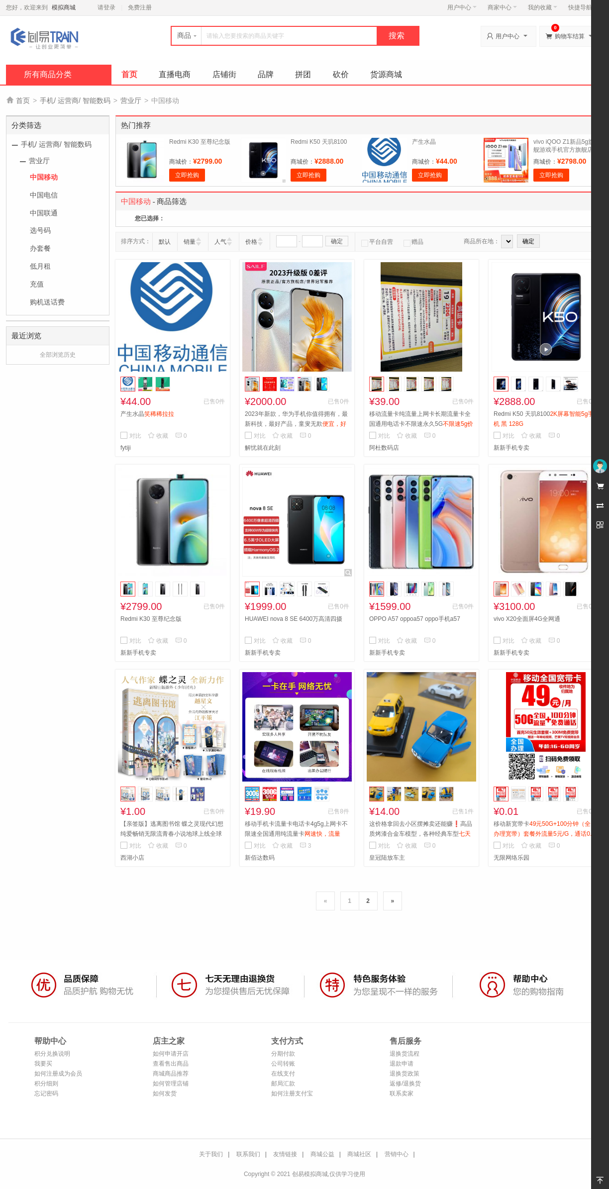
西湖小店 (132, 857)
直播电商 (175, 74)
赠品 (413, 241)
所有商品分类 (48, 74)
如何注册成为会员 (58, 1073)
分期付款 (283, 1053)
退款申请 (401, 1063)
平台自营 (377, 241)
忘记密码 (46, 1093)
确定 (337, 241)
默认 (165, 241)
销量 (190, 241)
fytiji (125, 447)
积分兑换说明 (52, 1053)
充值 (37, 284)
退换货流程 (404, 1053)
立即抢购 (187, 175)
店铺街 (224, 74)
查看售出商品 (171, 1063)
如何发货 (165, 1093)
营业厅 (130, 100)
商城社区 (359, 1154)
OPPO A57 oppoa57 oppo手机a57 (414, 618)
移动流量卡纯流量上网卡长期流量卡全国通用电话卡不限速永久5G (421, 423)
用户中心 (462, 7)
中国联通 (44, 213)
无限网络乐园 (511, 857)
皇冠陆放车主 (387, 857)
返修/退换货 (405, 1083)
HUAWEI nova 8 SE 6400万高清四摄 (293, 618)
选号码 (40, 230)
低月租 (40, 266)
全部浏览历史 (58, 354)
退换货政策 (404, 1073)
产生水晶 (424, 141)
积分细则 (46, 1083)
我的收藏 (542, 7)
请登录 (106, 7)
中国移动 (44, 177)
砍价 (341, 74)
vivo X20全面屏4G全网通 (527, 618)
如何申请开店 (171, 1053)
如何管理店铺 (171, 1083)
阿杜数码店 (384, 447)
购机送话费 (47, 302)
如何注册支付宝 (292, 1093)
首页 (129, 74)
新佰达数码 (260, 857)
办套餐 (40, 248)
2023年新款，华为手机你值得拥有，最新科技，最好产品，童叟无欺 (296, 423)
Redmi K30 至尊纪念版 (199, 141)
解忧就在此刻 (263, 447)
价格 (251, 241)
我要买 (43, 1063)
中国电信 (44, 195)
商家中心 (502, 7)
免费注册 (140, 7)
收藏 (158, 435)
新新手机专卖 (511, 447)
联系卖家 (401, 1093)
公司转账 (283, 1063)
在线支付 (283, 1073)
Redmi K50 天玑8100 (319, 141)
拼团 (303, 74)
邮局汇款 (283, 1083)
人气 (220, 241)
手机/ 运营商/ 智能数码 (75, 100)
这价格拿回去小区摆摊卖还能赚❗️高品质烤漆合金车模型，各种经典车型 (420, 833)
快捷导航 (583, 7)
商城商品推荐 (171, 1073)
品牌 (266, 74)
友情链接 (285, 1154)
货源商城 (386, 74)
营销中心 (396, 1154)
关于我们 (211, 1154)
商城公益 (322, 1154)
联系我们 (248, 1154)
